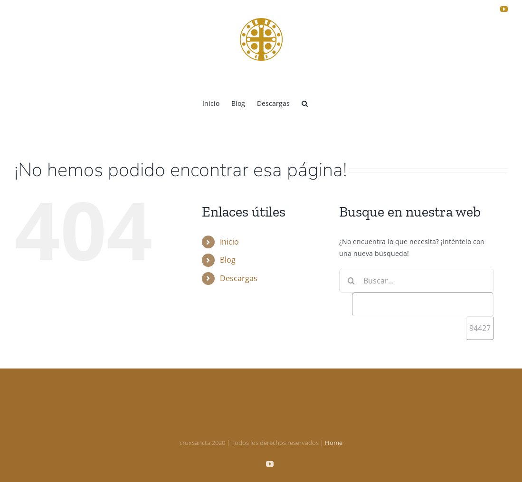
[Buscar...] (416, 281)
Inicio (229, 241)
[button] (305, 102)
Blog (228, 260)
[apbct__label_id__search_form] (423, 304)
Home (333, 442)
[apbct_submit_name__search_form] (480, 328)
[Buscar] (351, 281)
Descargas (238, 278)
